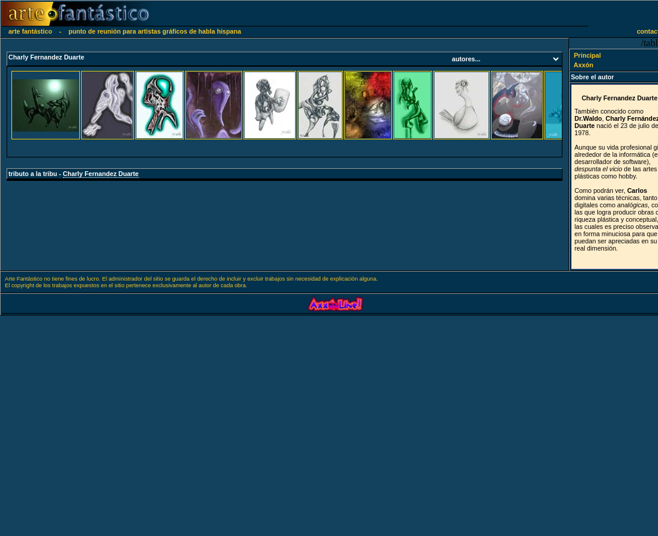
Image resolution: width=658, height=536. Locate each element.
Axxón (578, 65)
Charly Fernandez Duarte (101, 173)
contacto (644, 31)
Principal (581, 55)
